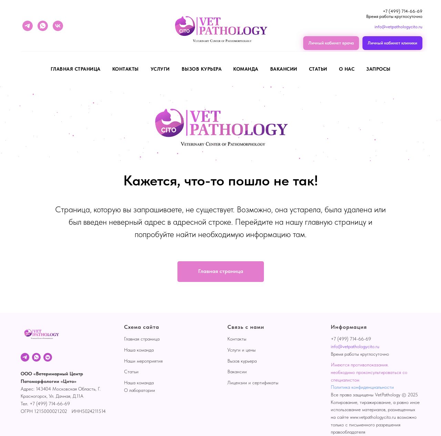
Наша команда (139, 350)
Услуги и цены (241, 350)
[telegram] (27, 26)
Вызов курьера (242, 361)
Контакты (125, 69)
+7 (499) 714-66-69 (402, 11)
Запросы (378, 69)
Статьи (318, 69)
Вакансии (237, 371)
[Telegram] (25, 357)
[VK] (47, 357)
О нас (347, 69)
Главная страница (76, 69)
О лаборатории (139, 390)
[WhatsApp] (36, 357)
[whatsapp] (43, 26)
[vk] (58, 26)
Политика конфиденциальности (362, 387)
